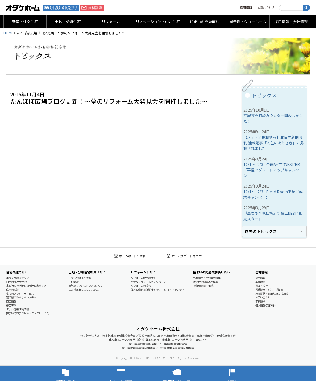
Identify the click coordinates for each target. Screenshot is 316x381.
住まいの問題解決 (204, 21)
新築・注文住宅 (25, 21)
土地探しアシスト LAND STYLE (85, 286)
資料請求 (92, 8)
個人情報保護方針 (265, 305)
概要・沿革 (261, 286)
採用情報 (246, 7)
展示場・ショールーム (247, 21)
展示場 (241, 373)
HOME (8, 32)
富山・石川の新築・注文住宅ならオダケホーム (23, 8)
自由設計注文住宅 (16, 282)
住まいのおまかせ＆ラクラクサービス (27, 313)
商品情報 (11, 301)
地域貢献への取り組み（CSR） (272, 294)
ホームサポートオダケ (184, 256)
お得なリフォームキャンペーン (148, 282)
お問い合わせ (265, 7)
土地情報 (73, 282)
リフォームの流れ (141, 286)
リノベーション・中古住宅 (157, 21)
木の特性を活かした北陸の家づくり (26, 286)
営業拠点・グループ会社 (268, 290)
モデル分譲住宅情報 (17, 309)
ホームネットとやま (130, 256)
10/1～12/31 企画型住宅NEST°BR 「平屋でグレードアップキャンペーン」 (273, 170)
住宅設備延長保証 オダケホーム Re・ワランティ (157, 290)
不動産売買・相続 (203, 286)
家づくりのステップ (17, 278)
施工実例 (11, 305)
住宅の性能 (12, 290)
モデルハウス (186, 373)
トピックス (264, 95)
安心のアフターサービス (20, 294)
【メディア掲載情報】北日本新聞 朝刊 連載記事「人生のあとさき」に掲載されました (273, 142)
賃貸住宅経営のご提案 (205, 282)
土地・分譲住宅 (68, 21)
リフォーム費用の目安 (143, 278)
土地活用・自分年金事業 (206, 278)
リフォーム (111, 21)
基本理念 (260, 282)
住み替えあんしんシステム (83, 290)
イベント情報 (130, 373)
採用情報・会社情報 (291, 21)
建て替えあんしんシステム (21, 297)
